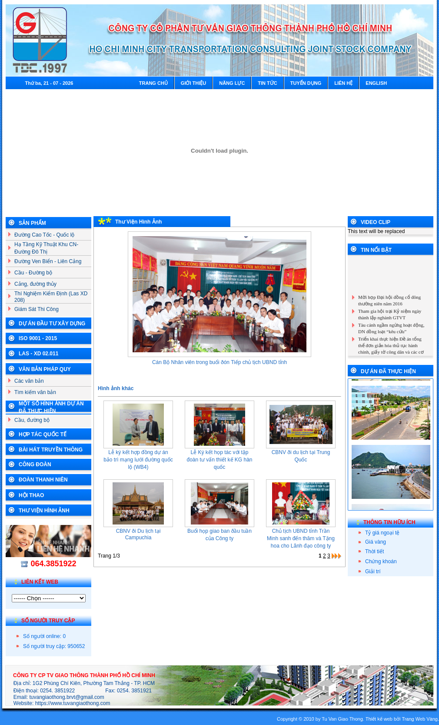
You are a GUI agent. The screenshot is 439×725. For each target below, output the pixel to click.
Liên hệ (343, 83)
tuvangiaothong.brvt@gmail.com (67, 697)
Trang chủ (153, 83)
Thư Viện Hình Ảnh (44, 511)
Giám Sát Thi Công (36, 309)
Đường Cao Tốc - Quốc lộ (44, 235)
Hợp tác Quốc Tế (43, 434)
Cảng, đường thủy (35, 284)
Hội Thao (31, 495)
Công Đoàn (35, 464)
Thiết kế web (379, 719)
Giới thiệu (193, 83)
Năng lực (232, 83)
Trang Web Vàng (420, 719)
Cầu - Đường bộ (33, 273)
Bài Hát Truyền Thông (51, 450)
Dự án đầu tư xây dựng (52, 324)
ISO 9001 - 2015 (38, 338)
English (376, 83)
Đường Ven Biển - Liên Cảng (47, 261)
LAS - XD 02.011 (38, 354)
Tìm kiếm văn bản (35, 392)
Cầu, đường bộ (32, 420)
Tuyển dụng (305, 83)
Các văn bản (29, 381)
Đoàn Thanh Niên (43, 480)
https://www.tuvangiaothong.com (72, 703)
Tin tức (267, 83)
